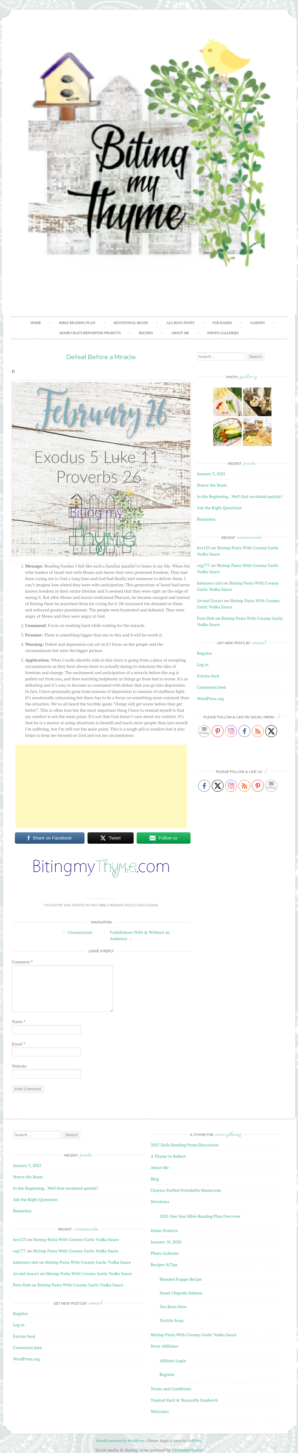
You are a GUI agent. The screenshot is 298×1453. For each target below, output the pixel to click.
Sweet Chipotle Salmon (181, 1293)
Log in (203, 664)
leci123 (203, 548)
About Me (180, 332)
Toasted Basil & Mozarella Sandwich (184, 1400)
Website (19, 1066)
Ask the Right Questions (219, 508)
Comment (22, 962)
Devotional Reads (130, 322)
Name (19, 1021)
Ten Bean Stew (173, 1306)
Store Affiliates (164, 1346)
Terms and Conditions (171, 1389)
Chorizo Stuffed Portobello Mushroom (186, 1190)
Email (18, 1044)
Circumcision (77, 932)
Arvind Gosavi (210, 600)
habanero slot (209, 583)
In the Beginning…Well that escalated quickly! (240, 496)
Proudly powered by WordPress (120, 1440)
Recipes (146, 332)
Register (204, 653)
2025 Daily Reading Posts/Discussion (185, 1145)
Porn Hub (206, 618)
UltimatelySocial (187, 1450)
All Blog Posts (180, 322)
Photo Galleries (222, 332)
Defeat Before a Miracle (101, 357)
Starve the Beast (212, 485)
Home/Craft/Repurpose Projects (90, 332)
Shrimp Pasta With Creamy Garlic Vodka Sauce (76, 1239)
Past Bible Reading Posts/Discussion (124, 905)
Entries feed (208, 676)
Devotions (160, 1201)
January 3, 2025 (211, 473)
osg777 (203, 565)
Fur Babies (222, 322)
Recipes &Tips (164, 1264)
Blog (155, 1179)
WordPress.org (210, 698)
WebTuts (194, 1440)
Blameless (206, 519)
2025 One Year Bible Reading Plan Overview (200, 1216)
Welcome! (160, 1411)
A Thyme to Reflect (168, 1156)
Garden (257, 322)
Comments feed (211, 687)
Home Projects (164, 1230)
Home (35, 322)
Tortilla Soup (171, 1320)
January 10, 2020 (166, 1242)
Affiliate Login (173, 1360)
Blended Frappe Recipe (181, 1279)
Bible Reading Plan (77, 322)
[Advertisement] (101, 786)
